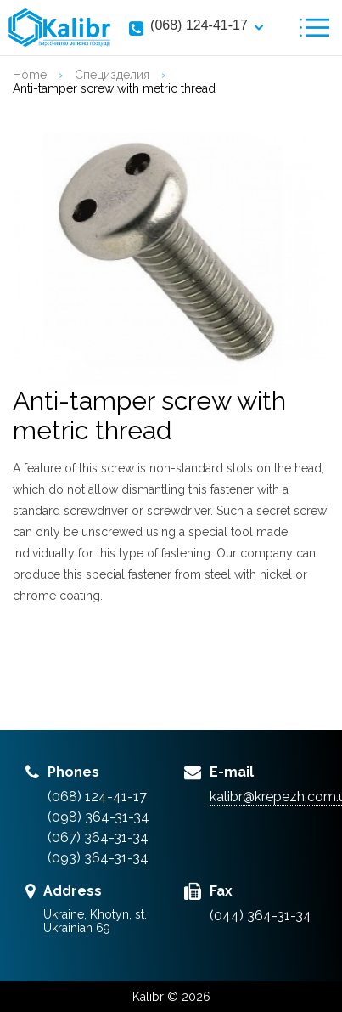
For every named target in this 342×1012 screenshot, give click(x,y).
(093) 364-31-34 (98, 858)
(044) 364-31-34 (260, 915)
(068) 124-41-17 (199, 25)
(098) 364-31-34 (98, 817)
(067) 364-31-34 (98, 837)
